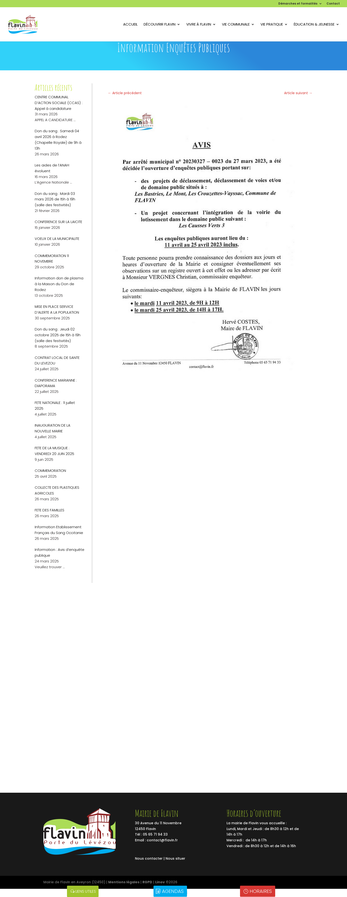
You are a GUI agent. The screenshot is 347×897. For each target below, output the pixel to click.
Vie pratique (271, 25)
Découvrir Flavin (159, 25)
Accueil (130, 25)
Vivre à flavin (198, 25)
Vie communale (236, 25)
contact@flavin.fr (162, 840)
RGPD (147, 882)
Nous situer (175, 858)
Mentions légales (124, 882)
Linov (160, 882)
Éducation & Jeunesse (314, 25)
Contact (333, 4)
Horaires (261, 891)
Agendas (173, 891)
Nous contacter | (150, 858)
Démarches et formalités (297, 4)
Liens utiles (85, 891)
